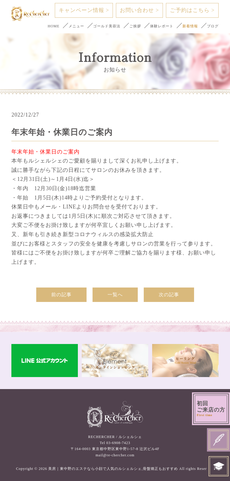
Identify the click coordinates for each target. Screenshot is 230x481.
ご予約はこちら (192, 10)
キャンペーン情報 (84, 10)
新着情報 (190, 26)
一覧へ (115, 294)
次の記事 (169, 294)
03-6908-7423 (118, 443)
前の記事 (61, 294)
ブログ (213, 26)
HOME (53, 26)
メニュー (76, 26)
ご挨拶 (135, 26)
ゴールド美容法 (106, 26)
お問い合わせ (139, 10)
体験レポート (161, 26)
